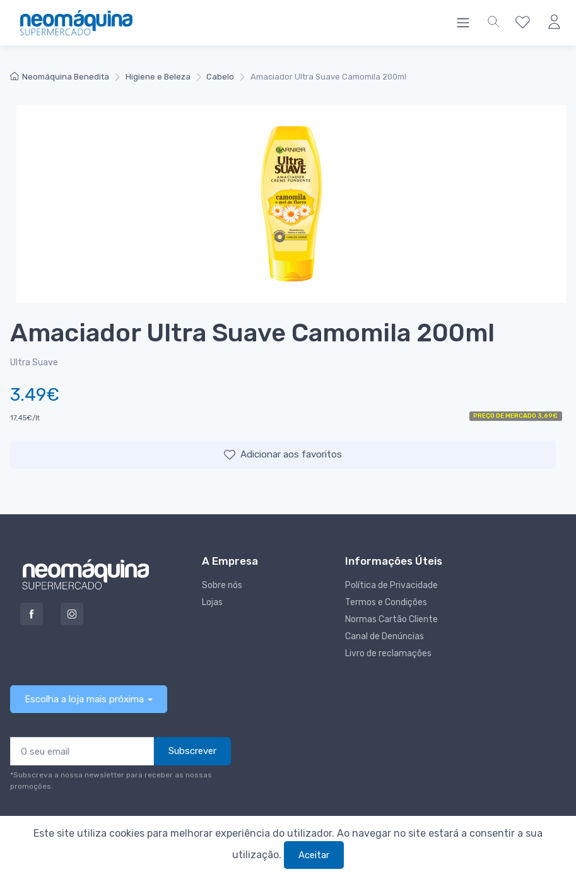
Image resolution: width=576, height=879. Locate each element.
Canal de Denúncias (384, 636)
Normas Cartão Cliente (391, 619)
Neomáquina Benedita (59, 76)
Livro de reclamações (388, 653)
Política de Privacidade (391, 585)
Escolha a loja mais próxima (84, 699)
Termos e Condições (386, 602)
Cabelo (220, 76)
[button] (493, 22)
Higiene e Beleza (158, 76)
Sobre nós (222, 585)
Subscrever (192, 751)
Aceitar (313, 855)
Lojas (212, 602)
